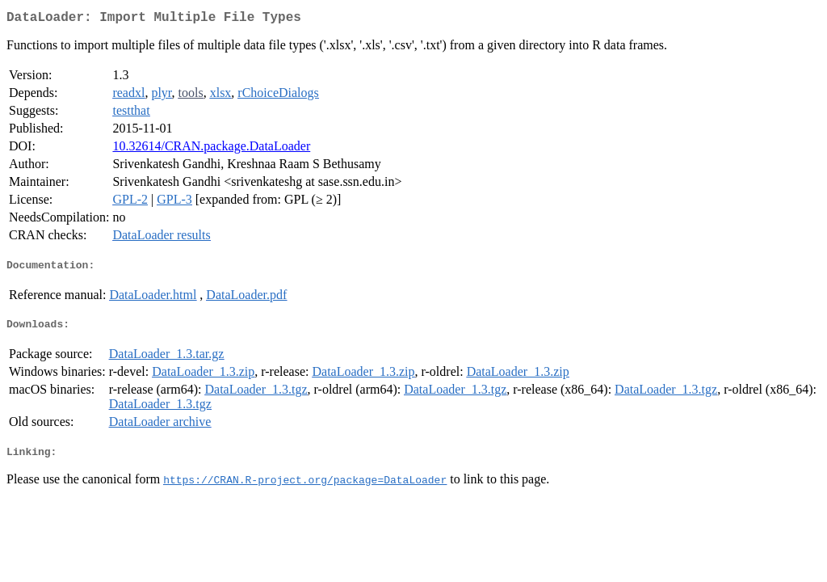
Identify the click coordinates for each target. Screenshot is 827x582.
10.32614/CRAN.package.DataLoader (211, 149)
